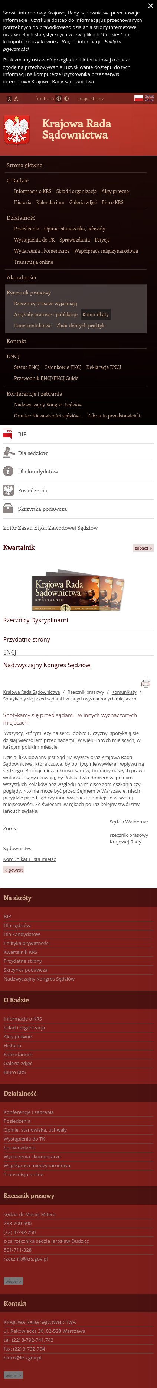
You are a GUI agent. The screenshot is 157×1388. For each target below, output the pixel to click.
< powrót (14, 870)
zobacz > (143, 548)
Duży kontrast (66, 98)
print (145, 681)
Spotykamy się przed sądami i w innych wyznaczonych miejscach (69, 699)
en (149, 98)
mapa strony (91, 98)
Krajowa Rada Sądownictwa (76, 129)
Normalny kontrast (58, 98)
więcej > (13, 1281)
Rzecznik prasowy (86, 692)
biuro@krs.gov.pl (23, 1357)
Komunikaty (124, 692)
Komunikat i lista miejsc (29, 859)
